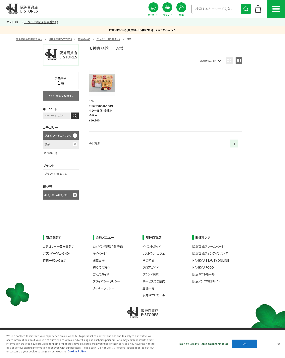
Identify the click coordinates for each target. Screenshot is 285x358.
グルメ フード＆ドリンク (108, 39)
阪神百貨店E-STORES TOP (22, 9)
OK (245, 343)
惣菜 (47, 144)
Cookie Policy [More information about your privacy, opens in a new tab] (77, 351)
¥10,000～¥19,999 (56, 195)
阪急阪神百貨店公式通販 (29, 39)
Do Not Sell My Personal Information (204, 343)
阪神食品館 (84, 39)
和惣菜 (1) (50, 153)
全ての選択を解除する (60, 96)
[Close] (278, 344)
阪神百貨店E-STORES (60, 39)
